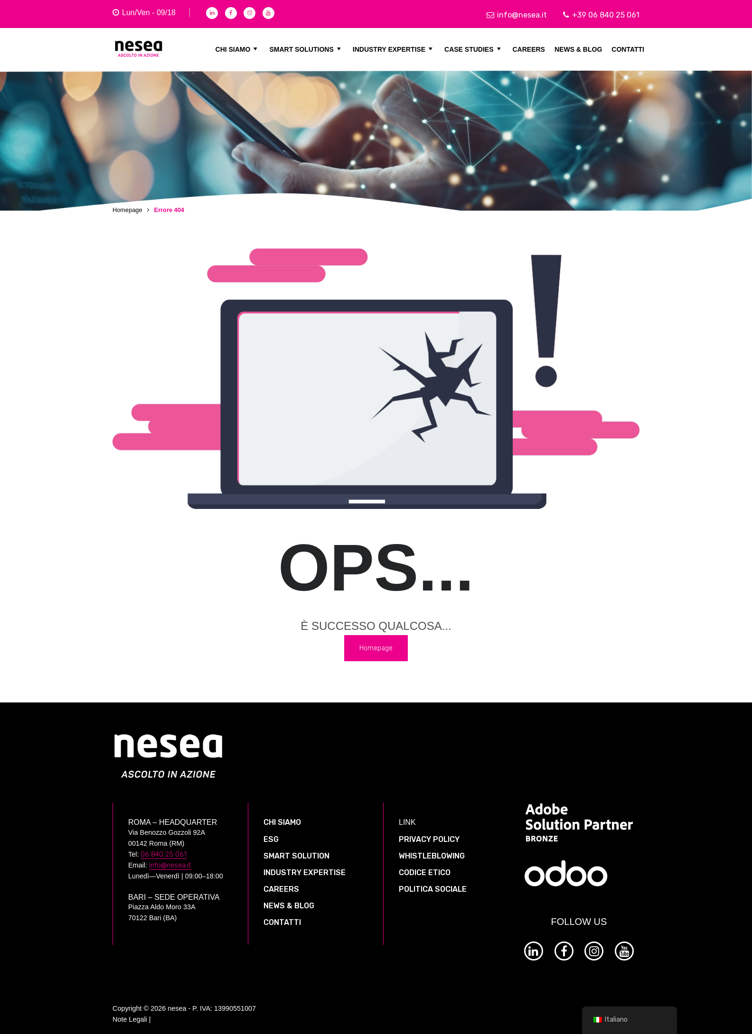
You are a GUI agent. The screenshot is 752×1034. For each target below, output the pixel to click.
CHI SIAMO (238, 48)
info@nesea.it (517, 14)
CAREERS (529, 49)
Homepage (127, 209)
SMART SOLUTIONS (306, 48)
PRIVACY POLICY (429, 833)
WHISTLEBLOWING (432, 850)
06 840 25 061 (164, 849)
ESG (271, 833)
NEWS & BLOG (578, 49)
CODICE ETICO (425, 866)
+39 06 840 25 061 (601, 14)
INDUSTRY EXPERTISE (394, 48)
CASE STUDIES (473, 48)
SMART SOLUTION (296, 850)
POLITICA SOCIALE (433, 883)
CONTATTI (627, 49)
